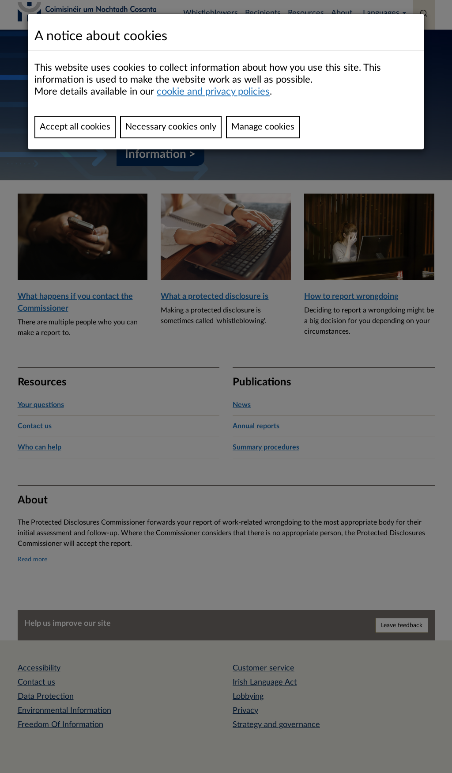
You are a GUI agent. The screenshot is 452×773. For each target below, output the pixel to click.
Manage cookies (262, 126)
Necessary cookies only (170, 126)
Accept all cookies (75, 126)
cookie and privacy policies (213, 91)
